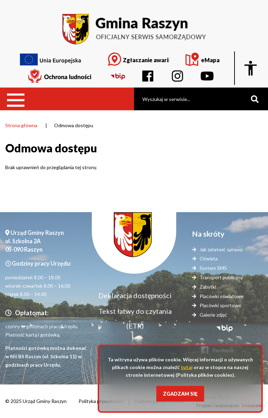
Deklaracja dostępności (135, 295)
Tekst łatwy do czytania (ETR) (135, 318)
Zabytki (208, 287)
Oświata (209, 258)
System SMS (213, 268)
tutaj (187, 367)
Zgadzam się (180, 394)
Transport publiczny (221, 277)
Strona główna (21, 125)
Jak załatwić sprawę (221, 249)
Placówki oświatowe (222, 296)
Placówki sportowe (220, 305)
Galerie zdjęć (213, 315)
